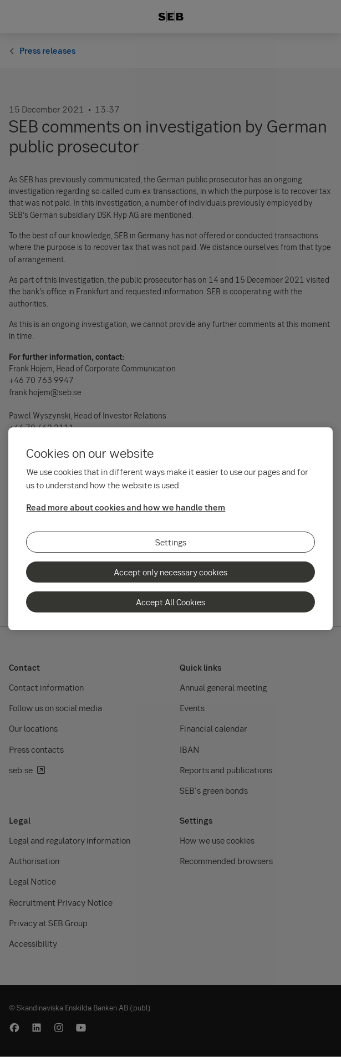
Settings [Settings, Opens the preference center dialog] (170, 542)
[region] (170, 528)
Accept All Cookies (170, 601)
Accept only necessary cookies (170, 572)
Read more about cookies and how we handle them (125, 507)
